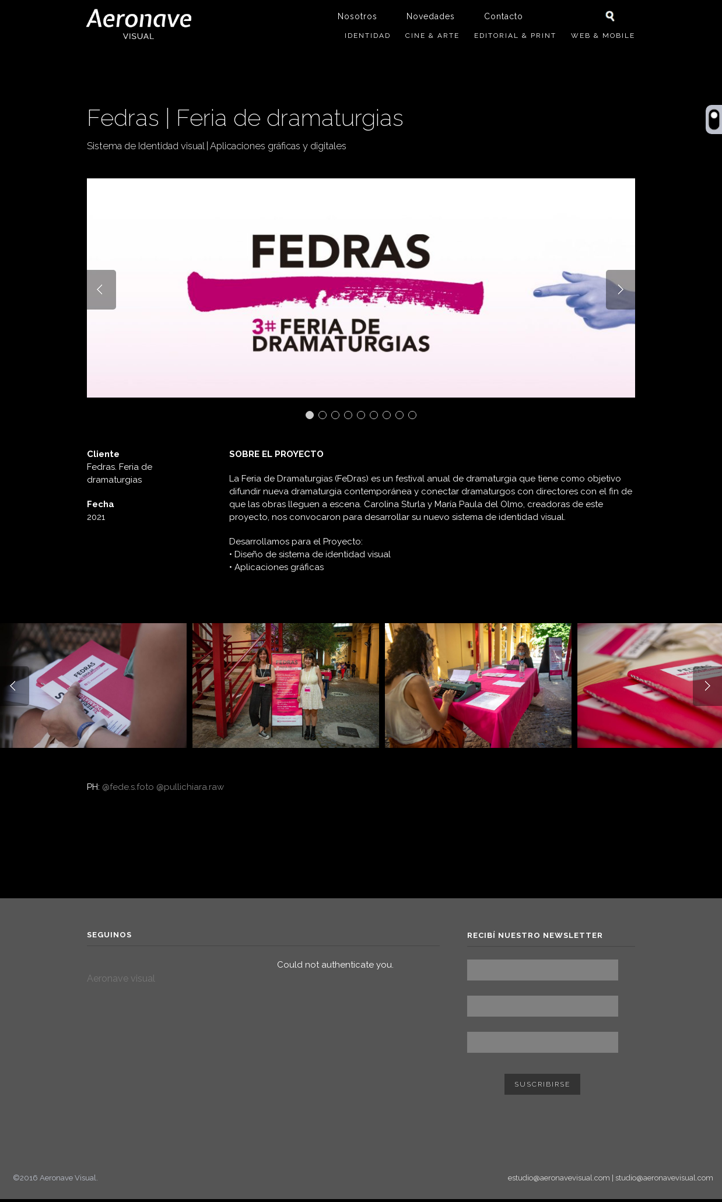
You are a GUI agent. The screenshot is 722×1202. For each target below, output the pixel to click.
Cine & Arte (432, 35)
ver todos (628, 99)
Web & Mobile (603, 35)
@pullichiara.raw (190, 790)
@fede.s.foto (128, 790)
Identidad (368, 35)
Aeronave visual (121, 981)
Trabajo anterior (573, 99)
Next (620, 295)
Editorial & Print (515, 35)
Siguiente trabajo (598, 99)
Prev (101, 295)
